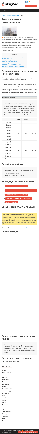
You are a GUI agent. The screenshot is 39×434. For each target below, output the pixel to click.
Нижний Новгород (6, 391)
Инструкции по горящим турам (9, 60)
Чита (3, 418)
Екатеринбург (5, 384)
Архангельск (5, 375)
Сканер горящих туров (31, 6)
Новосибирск (5, 393)
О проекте (26, 430)
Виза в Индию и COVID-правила (9, 61)
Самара (4, 400)
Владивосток (5, 379)
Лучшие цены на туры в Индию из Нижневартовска (14, 57)
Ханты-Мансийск (6, 411)
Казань (4, 386)
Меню (5, 10)
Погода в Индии (6, 63)
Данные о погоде (5, 432)
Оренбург (4, 397)
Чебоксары (5, 413)
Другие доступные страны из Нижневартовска (13, 66)
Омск (3, 395)
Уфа (3, 409)
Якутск (4, 420)
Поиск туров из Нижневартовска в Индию (11, 64)
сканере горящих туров (29, 227)
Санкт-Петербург (6, 372)
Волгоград (4, 381)
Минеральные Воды (7, 388)
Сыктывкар (5, 404)
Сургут (4, 402)
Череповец (5, 416)
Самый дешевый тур (7, 58)
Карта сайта (31, 430)
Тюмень (4, 407)
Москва (4, 370)
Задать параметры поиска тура (28, 432)
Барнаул (4, 377)
